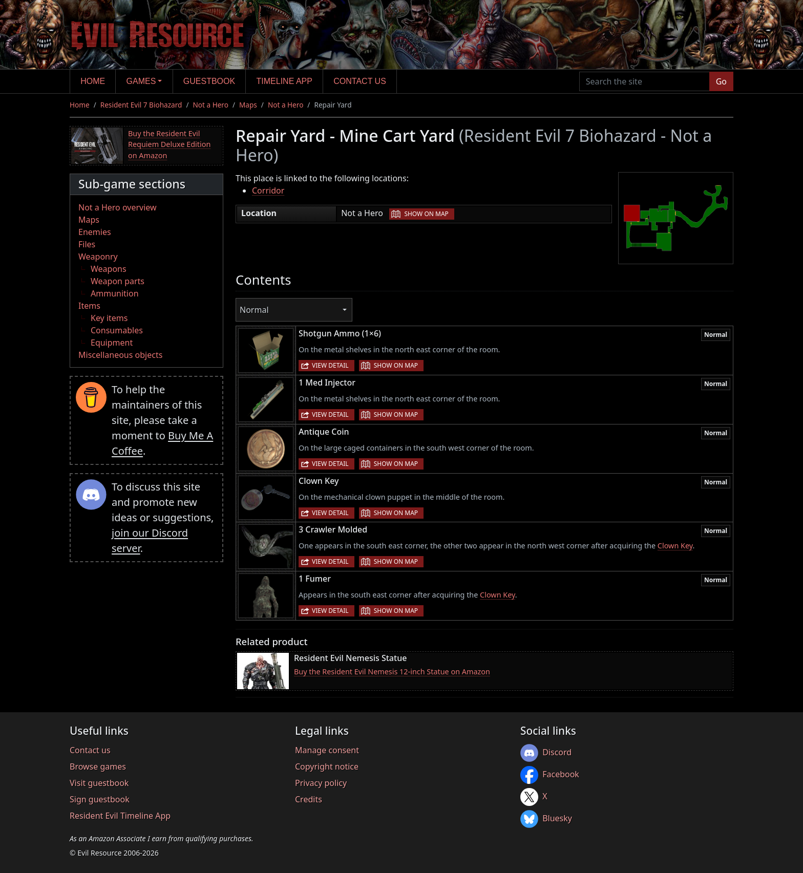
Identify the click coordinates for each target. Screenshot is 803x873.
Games (141, 81)
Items (89, 305)
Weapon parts (117, 281)
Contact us (359, 81)
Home (92, 81)
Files (86, 244)
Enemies (94, 232)
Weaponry (98, 256)
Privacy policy (321, 783)
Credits (308, 799)
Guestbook (209, 81)
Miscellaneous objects (120, 354)
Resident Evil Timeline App (120, 815)
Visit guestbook (99, 783)
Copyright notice (326, 766)
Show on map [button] (426, 213)
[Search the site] (644, 81)
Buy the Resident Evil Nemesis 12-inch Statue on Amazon (392, 671)
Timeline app (284, 81)
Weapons (108, 268)
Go (721, 81)
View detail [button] (330, 365)
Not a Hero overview (117, 207)
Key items (109, 318)
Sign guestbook (100, 799)
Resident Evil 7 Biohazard (141, 105)
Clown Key (675, 545)
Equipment (112, 342)
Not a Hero (210, 105)
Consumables (117, 330)
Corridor (268, 190)
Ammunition (115, 293)
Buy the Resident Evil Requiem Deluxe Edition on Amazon (169, 144)
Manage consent (327, 750)
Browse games (98, 766)
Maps (248, 105)
